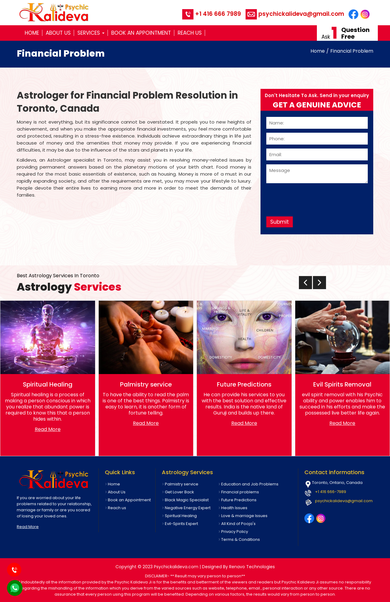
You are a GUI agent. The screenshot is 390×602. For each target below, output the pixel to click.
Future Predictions (239, 500)
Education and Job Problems (249, 484)
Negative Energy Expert (188, 508)
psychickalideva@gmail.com (295, 14)
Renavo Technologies (252, 567)
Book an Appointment (141, 33)
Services (91, 33)
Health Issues (234, 508)
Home (32, 33)
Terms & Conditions (240, 539)
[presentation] (312, 197)
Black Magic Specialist (187, 500)
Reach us (190, 33)
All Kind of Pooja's (238, 524)
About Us (58, 33)
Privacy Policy (234, 531)
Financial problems (240, 492)
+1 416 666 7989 (211, 14)
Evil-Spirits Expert (181, 524)
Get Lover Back (179, 492)
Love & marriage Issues (244, 516)
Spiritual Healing (181, 516)
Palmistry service (181, 484)
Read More (48, 429)
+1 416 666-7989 (330, 492)
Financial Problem (351, 50)
